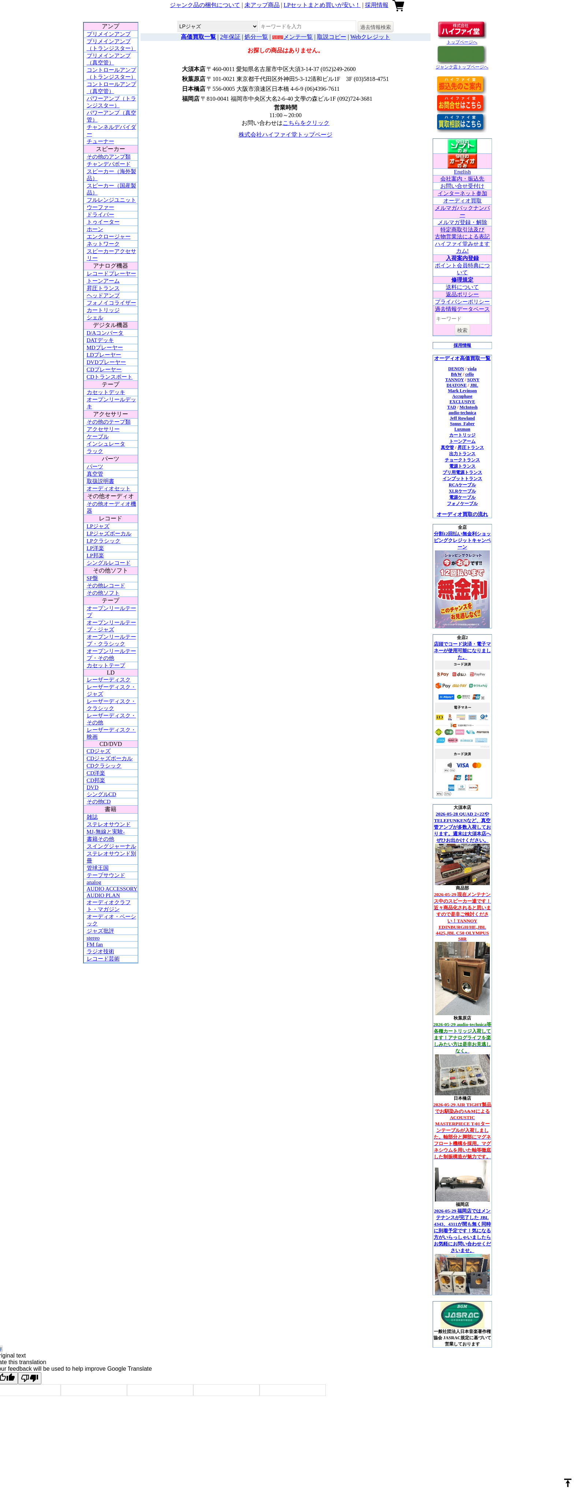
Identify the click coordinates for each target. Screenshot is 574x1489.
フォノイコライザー (111, 303)
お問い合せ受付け (462, 186)
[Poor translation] (29, 1378)
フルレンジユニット (111, 200)
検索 (462, 330)
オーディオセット (109, 488)
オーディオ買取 (462, 201)
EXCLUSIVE (462, 401)
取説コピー (331, 37)
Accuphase (462, 396)
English (462, 172)
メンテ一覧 (298, 37)
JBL (474, 385)
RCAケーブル (462, 484)
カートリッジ (103, 310)
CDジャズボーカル (110, 758)
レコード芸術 (103, 959)
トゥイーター (103, 222)
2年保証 (230, 37)
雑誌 (92, 817)
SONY (473, 379)
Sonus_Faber (462, 423)
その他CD (99, 802)
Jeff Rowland (462, 418)
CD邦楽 (96, 780)
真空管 (95, 474)
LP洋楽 (95, 548)
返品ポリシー (462, 294)
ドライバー (100, 215)
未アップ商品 (262, 5)
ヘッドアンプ (103, 295)
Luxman (462, 429)
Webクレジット (370, 37)
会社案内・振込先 (462, 179)
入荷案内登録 (462, 258)
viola (472, 368)
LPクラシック (104, 541)
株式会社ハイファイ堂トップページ (285, 134)
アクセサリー (103, 429)
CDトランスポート (110, 377)
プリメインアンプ (109, 34)
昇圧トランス (103, 288)
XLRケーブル (462, 491)
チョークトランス (462, 460)
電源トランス (462, 466)
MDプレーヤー (105, 347)
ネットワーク (103, 244)
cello (469, 374)
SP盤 (92, 578)
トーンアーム (103, 281)
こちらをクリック (306, 123)
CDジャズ (99, 751)
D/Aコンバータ (105, 333)
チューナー (100, 141)
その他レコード (106, 585)
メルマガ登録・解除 (462, 222)
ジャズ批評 (100, 931)
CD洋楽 (96, 773)
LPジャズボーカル (109, 533)
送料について (462, 287)
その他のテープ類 (109, 422)
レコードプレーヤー (111, 273)
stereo (93, 938)
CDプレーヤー (104, 369)
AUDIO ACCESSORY (112, 889)
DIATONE (457, 385)
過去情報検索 (375, 27)
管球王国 (98, 868)
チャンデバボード (109, 164)
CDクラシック (104, 766)
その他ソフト (103, 593)
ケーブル (98, 436)
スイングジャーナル (111, 846)
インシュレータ (106, 444)
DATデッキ (100, 340)
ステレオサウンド (109, 824)
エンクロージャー (109, 236)
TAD (451, 407)
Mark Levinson (462, 390)
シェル (95, 317)
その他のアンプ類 (109, 157)
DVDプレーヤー (106, 362)
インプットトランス (462, 478)
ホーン (95, 229)
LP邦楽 (95, 555)
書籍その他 (100, 839)
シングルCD (101, 794)
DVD (93, 787)
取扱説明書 (100, 481)
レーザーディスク (109, 680)
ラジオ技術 (100, 951)
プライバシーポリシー (462, 302)
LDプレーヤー (104, 355)
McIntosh (468, 407)
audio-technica (462, 412)
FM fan (95, 944)
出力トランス (462, 453)
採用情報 (376, 5)
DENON (456, 368)
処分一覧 (256, 37)
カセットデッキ (106, 392)
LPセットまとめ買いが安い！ (322, 5)
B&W (456, 374)
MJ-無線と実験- (106, 832)
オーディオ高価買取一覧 (462, 358)
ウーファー (100, 207)
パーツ (95, 466)
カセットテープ (106, 665)
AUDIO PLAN (103, 895)
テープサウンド (106, 875)
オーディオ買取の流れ (462, 514)
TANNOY (454, 379)
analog (94, 882)
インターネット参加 (462, 193)
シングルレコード (109, 563)
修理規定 (462, 280)
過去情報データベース (462, 309)
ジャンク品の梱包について (205, 5)
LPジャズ (98, 526)
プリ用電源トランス (462, 472)
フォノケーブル (462, 503)
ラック (95, 451)
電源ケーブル (462, 497)
